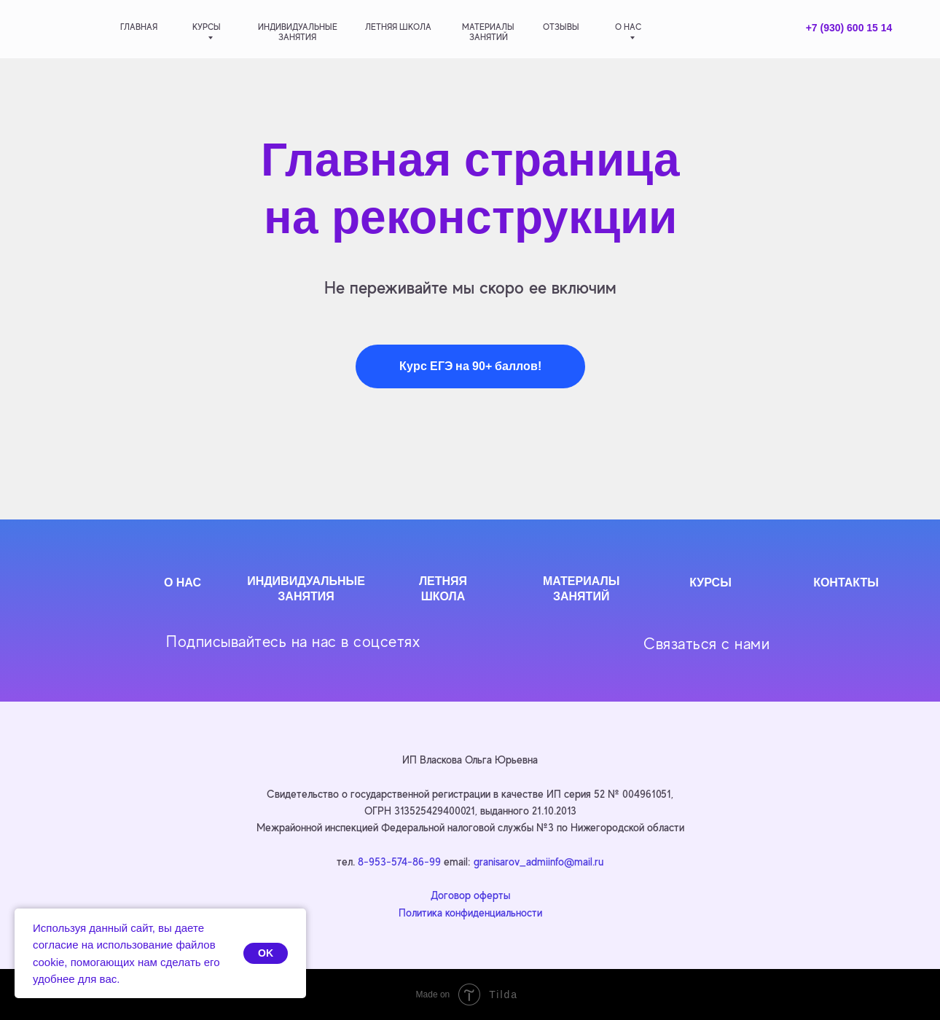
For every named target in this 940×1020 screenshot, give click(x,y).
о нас (628, 27)
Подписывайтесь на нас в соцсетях (293, 641)
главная (138, 27)
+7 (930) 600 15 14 (849, 28)
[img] (67, 28)
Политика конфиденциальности (470, 912)
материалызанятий (488, 32)
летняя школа (398, 27)
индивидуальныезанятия (297, 32)
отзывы (561, 27)
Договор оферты (470, 895)
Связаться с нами (706, 644)
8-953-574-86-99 (399, 861)
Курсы (206, 27)
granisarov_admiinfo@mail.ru (538, 861)
